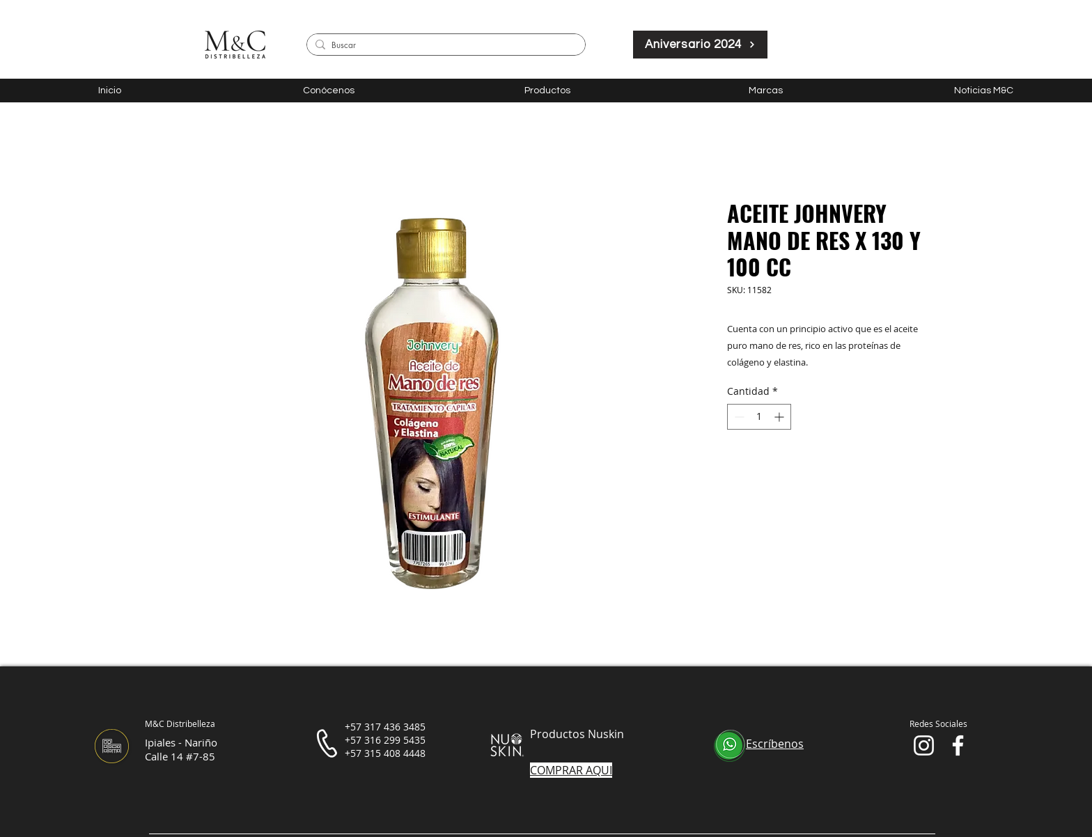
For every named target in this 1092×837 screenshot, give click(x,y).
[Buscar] (444, 45)
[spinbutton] (759, 417)
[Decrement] (738, 417)
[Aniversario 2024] (700, 44)
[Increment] (780, 417)
